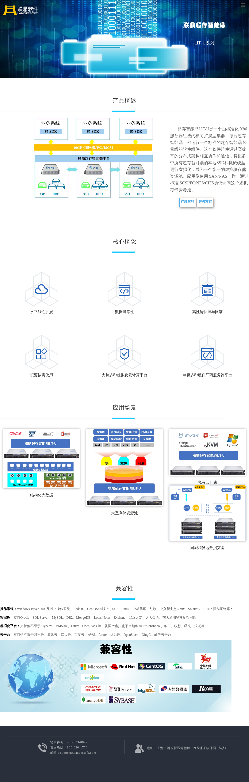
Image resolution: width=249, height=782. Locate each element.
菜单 (243, 5)
